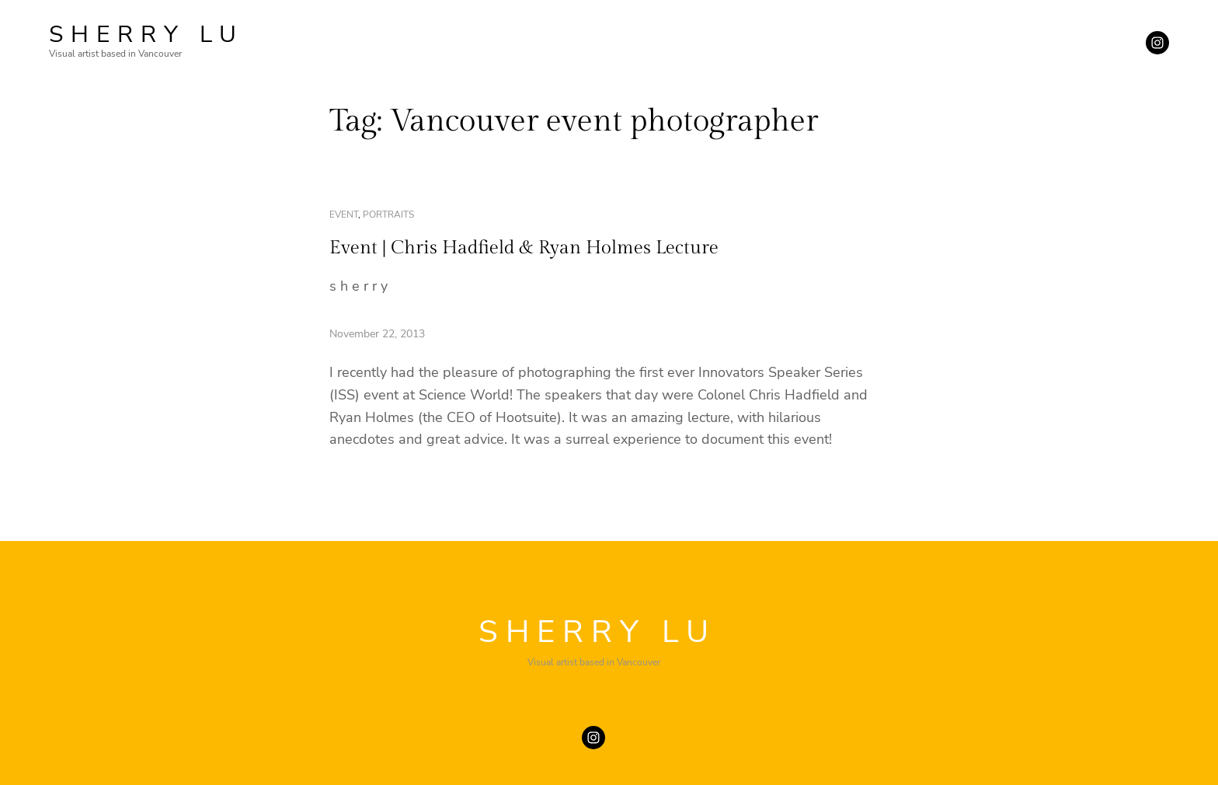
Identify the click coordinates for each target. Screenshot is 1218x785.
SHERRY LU (146, 35)
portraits (388, 214)
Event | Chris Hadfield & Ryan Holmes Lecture (524, 248)
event (343, 214)
